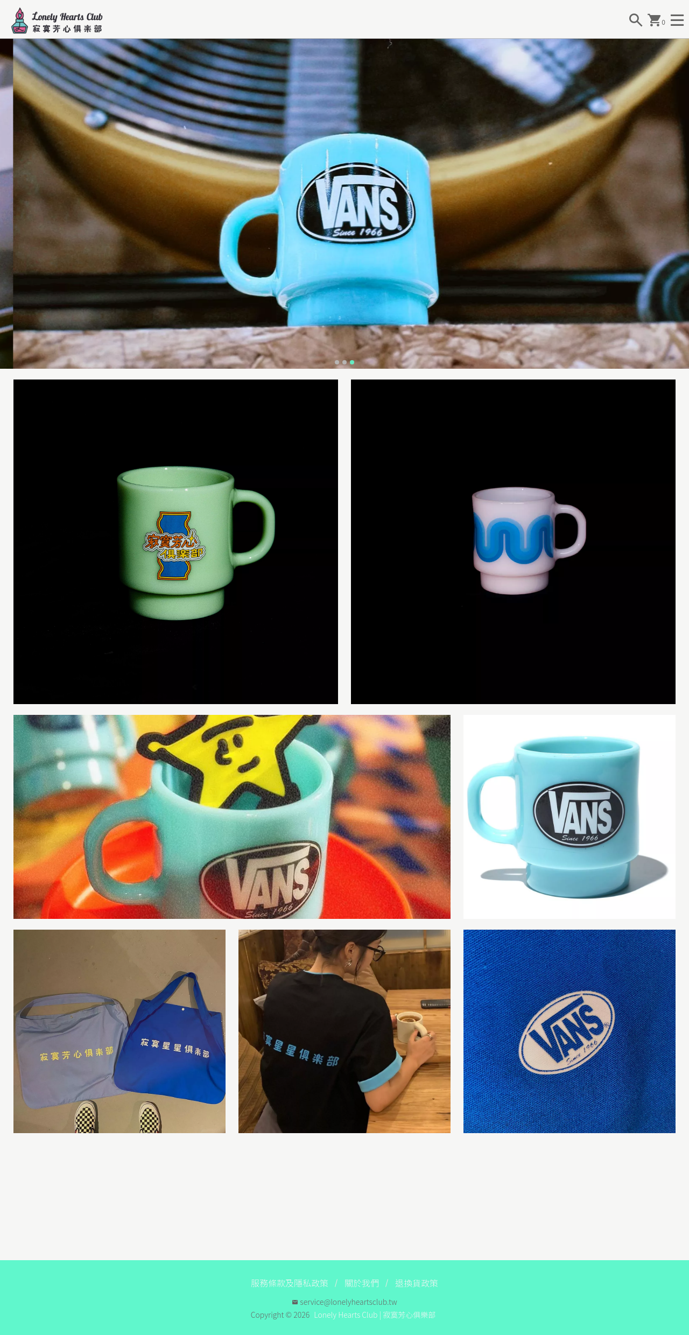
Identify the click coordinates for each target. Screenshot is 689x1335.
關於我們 (361, 1282)
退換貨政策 (416, 1282)
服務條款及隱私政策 (289, 1282)
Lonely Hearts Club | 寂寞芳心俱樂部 (374, 1314)
